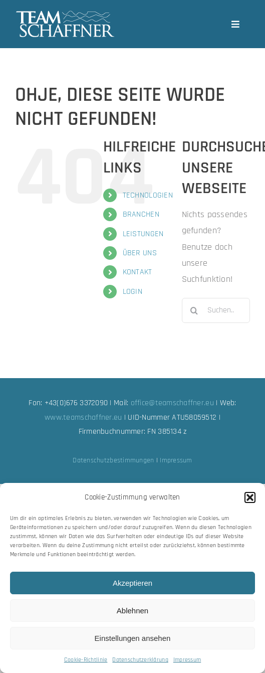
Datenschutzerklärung (140, 659)
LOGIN (132, 291)
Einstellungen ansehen (133, 638)
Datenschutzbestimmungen (113, 460)
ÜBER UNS (140, 253)
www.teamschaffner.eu (83, 417)
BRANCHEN (141, 214)
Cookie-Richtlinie (86, 659)
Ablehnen (132, 610)
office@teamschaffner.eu (172, 403)
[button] (250, 497)
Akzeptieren (132, 583)
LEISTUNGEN (143, 234)
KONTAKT (137, 272)
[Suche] (194, 310)
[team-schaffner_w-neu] (65, 14)
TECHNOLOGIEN (148, 195)
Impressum (187, 659)
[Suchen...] (216, 310)
